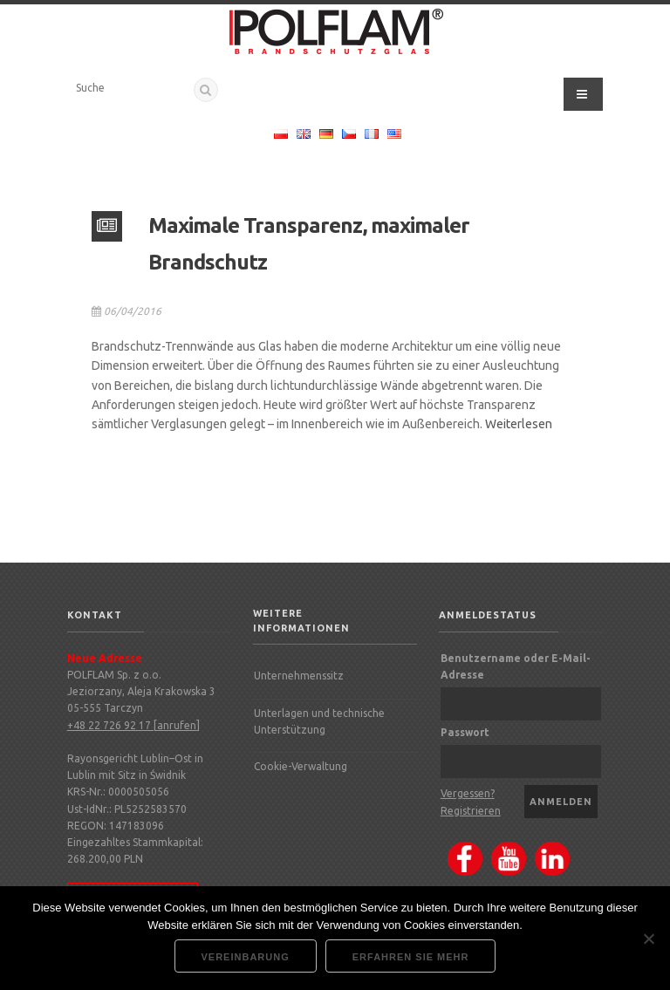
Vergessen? (468, 793)
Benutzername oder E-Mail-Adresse (516, 666)
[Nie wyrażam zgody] (648, 938)
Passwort (465, 732)
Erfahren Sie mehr (410, 957)
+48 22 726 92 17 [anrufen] (133, 725)
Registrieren (471, 810)
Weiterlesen (518, 424)
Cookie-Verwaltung (300, 766)
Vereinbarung (246, 957)
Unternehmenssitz (299, 675)
